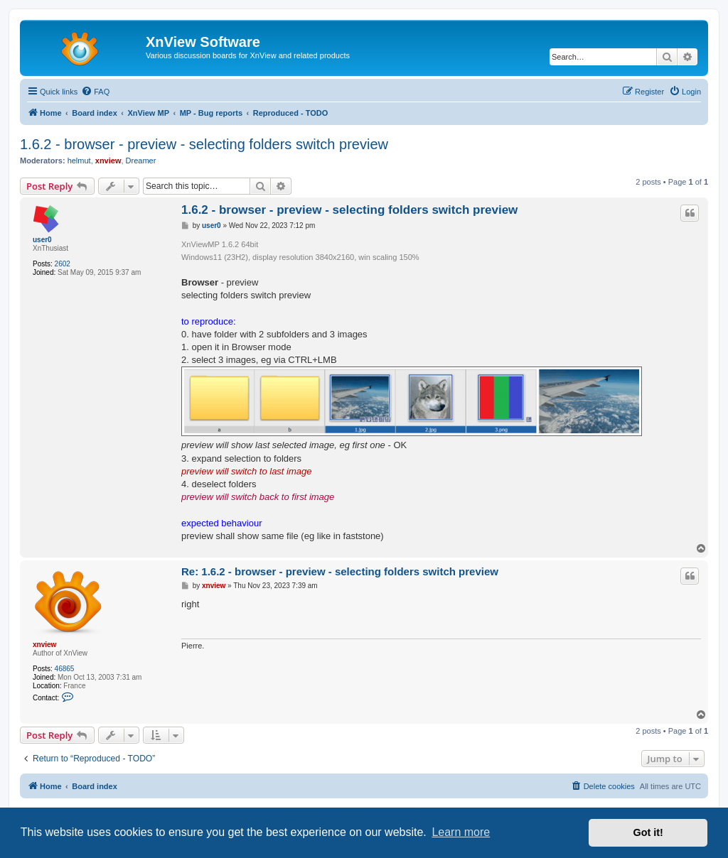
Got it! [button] (648, 832)
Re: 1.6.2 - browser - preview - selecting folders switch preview (339, 571)
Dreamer (141, 160)
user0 (42, 240)
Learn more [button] (461, 832)
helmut (79, 160)
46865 (65, 669)
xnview (108, 160)
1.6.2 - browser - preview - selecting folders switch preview (204, 144)
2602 (62, 264)
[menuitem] (95, 91)
